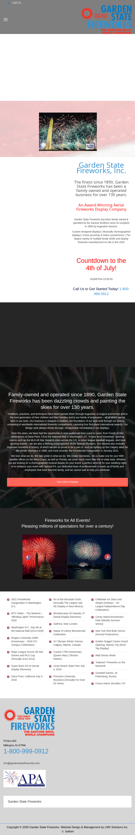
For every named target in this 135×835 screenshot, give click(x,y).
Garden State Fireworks (24, 801)
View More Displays (67, 481)
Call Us (16, 3)
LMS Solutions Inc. (116, 827)
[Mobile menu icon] (6, 20)
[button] (27, 557)
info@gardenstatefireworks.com (22, 763)
